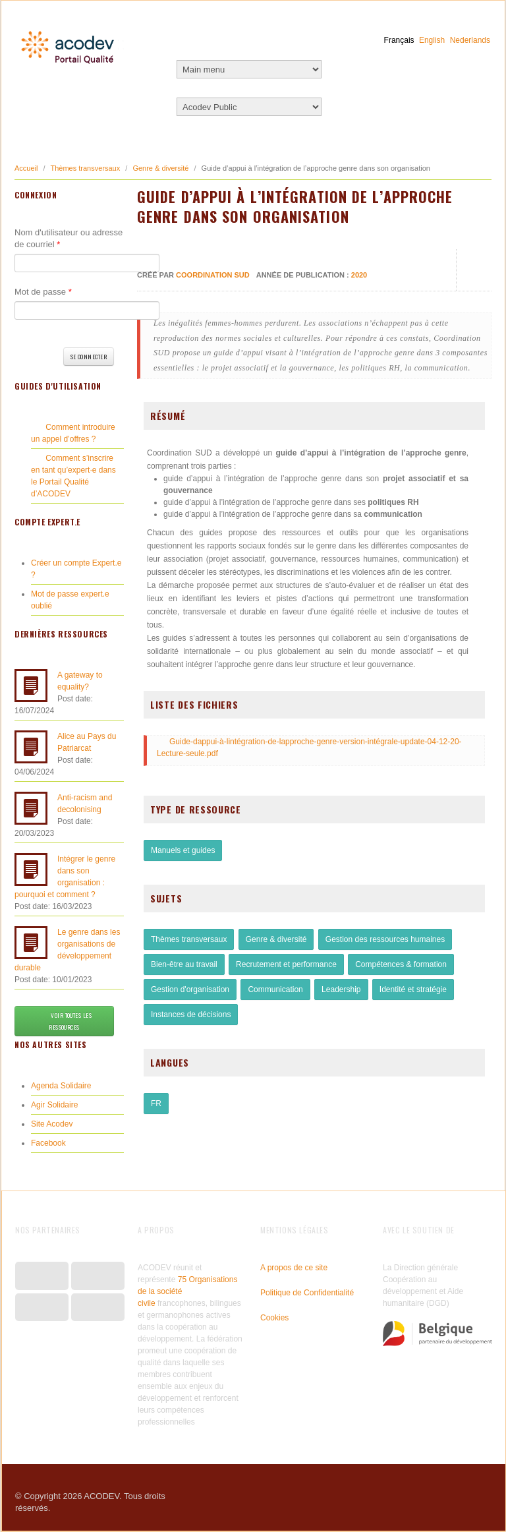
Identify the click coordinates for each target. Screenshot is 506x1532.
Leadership (341, 989)
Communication (275, 989)
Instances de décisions (191, 1014)
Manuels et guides (183, 850)
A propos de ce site (293, 1267)
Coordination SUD (213, 275)
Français (399, 40)
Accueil (26, 168)
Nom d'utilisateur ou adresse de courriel (68, 238)
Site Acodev (51, 1124)
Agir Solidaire (54, 1104)
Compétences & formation (401, 964)
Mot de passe (43, 292)
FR (156, 1103)
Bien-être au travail (184, 964)
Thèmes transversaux (85, 168)
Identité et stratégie (413, 989)
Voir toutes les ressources (64, 1021)
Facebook (48, 1143)
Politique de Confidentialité (307, 1292)
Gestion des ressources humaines (385, 939)
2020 (359, 275)
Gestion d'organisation (190, 989)
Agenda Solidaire (61, 1085)
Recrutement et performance (286, 964)
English (432, 40)
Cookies (274, 1317)
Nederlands (470, 40)
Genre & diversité (160, 168)
